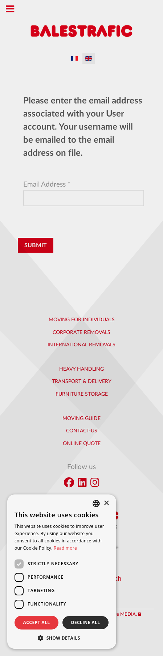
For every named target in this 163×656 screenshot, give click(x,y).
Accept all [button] (36, 622)
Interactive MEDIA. (117, 614)
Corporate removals (81, 332)
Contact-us (81, 430)
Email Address (46, 184)
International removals (81, 344)
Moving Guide (81, 418)
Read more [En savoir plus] (65, 548)
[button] (62, 637)
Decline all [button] (85, 622)
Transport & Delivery (81, 381)
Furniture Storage (82, 394)
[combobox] (96, 503)
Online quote (82, 443)
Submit (35, 245)
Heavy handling (81, 369)
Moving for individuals (82, 319)
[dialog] (61, 571)
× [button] (106, 503)
